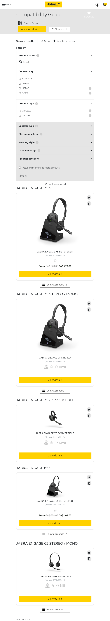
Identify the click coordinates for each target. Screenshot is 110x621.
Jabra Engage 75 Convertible (55, 433)
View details (55, 274)
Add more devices (32, 29)
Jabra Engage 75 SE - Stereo (55, 251)
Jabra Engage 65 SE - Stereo (55, 500)
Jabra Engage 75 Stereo (55, 357)
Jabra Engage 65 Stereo (55, 576)
